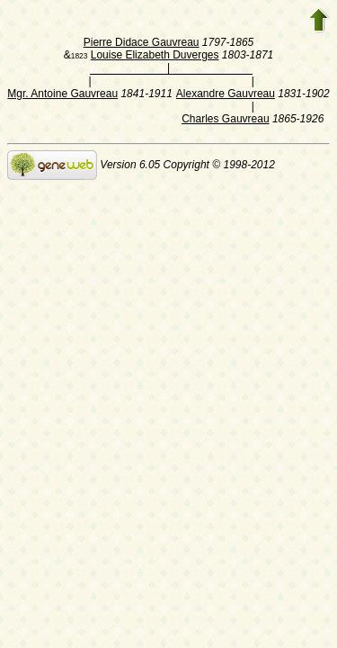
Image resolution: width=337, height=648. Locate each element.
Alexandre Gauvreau (225, 93)
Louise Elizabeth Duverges (155, 55)
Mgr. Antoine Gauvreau (62, 93)
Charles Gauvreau (225, 118)
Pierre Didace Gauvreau (142, 42)
